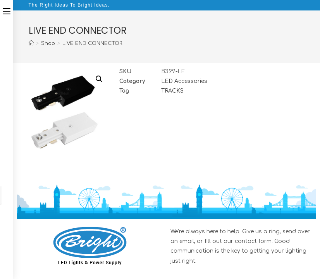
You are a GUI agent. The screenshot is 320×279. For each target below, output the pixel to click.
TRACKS (172, 91)
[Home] (31, 43)
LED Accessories (184, 81)
